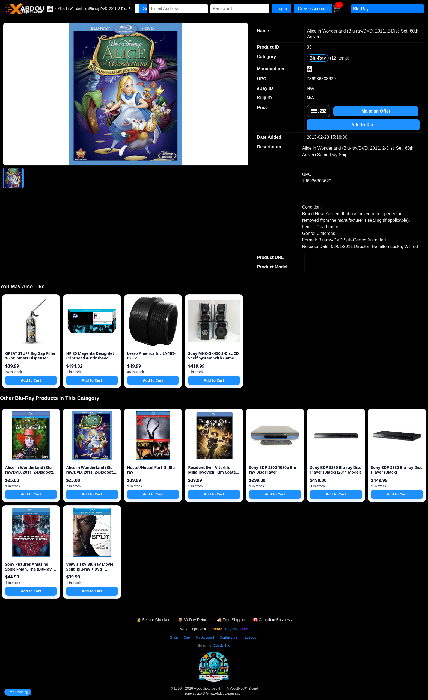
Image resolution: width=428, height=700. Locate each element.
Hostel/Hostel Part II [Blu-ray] (151, 470)
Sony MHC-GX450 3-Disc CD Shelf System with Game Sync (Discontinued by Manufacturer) (213, 356)
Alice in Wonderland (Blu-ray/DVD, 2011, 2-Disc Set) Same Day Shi (29, 470)
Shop (174, 637)
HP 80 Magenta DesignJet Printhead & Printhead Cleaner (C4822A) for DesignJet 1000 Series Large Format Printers (90, 356)
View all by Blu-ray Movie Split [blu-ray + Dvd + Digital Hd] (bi (89, 566)
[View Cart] (336, 10)
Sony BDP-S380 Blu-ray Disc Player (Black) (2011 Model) (335, 470)
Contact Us (228, 637)
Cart (187, 637)
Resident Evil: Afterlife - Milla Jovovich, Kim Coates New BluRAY (213, 470)
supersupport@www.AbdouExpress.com (214, 693)
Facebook (250, 637)
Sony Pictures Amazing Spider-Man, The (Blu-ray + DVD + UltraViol (30, 566)
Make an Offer (375, 111)
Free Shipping (18, 692)
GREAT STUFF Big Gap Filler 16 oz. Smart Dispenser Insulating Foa (30, 356)
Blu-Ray (318, 58)
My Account (205, 637)
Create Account (313, 8)
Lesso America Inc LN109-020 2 (151, 356)
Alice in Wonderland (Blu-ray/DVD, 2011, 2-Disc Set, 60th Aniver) (90, 470)
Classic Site (221, 646)
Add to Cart (363, 124)
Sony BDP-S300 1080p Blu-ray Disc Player (273, 470)
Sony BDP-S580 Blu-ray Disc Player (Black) (396, 470)
